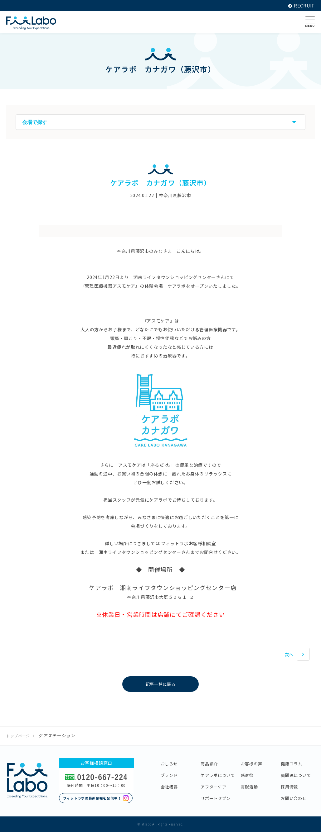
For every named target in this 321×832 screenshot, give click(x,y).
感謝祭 (247, 775)
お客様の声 (251, 764)
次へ (289, 654)
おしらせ (169, 764)
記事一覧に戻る (160, 684)
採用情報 (289, 787)
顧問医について (296, 775)
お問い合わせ (293, 798)
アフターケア (213, 787)
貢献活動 (249, 787)
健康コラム (291, 764)
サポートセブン (216, 798)
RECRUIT (301, 5)
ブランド (169, 775)
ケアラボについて (218, 775)
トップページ (18, 735)
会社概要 (169, 787)
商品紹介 (209, 764)
